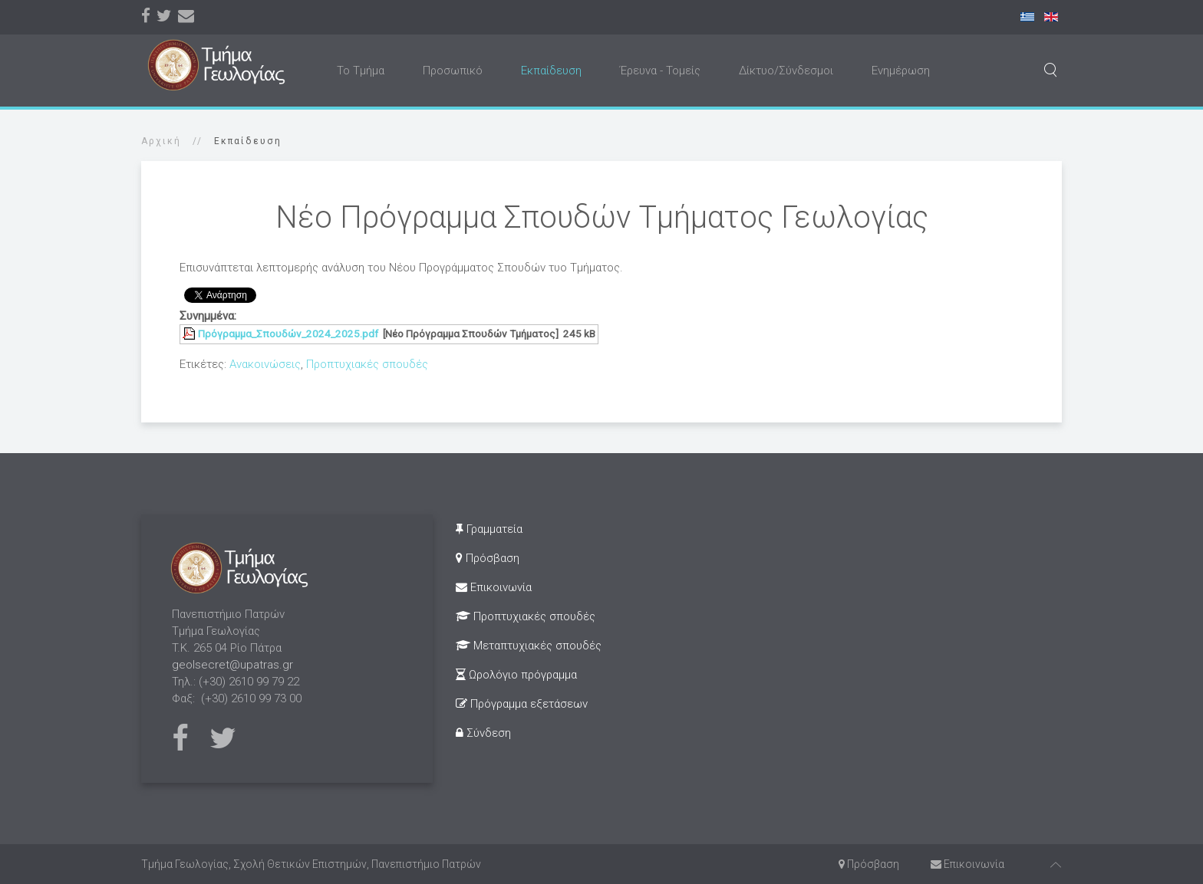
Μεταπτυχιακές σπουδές (529, 645)
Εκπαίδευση (551, 70)
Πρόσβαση (487, 558)
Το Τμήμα (360, 70)
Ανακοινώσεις (265, 364)
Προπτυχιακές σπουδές (367, 364)
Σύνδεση (483, 733)
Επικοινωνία (494, 587)
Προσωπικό (453, 70)
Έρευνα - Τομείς (660, 70)
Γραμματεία (489, 529)
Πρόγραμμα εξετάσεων (522, 704)
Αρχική (161, 141)
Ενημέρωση (901, 70)
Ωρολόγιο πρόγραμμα (516, 675)
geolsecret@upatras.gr (232, 665)
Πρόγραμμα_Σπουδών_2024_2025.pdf (288, 333)
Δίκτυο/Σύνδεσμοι (786, 70)
